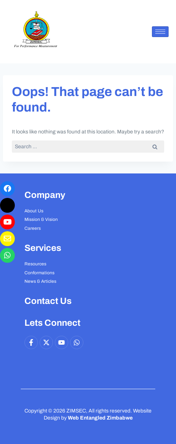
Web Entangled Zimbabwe (100, 418)
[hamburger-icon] (160, 31)
